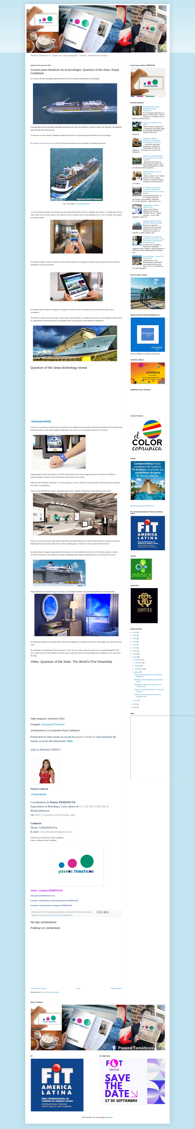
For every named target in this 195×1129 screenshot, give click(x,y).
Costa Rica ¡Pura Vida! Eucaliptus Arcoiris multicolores (151, 109)
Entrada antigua (116, 988)
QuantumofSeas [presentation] (82, 204)
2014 (135, 657)
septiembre (139, 669)
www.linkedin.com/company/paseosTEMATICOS (58, 901)
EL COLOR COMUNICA (94, 806)
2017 (135, 648)
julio (136, 700)
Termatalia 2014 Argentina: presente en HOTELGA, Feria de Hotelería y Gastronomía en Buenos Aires (153, 239)
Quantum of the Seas (40, 143)
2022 (135, 638)
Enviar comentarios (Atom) (49, 992)
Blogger (110, 1117)
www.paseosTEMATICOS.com (42, 896)
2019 (135, 642)
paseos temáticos (85, 737)
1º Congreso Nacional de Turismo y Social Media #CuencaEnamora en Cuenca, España (153, 190)
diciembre (138, 660)
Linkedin (34, 901)
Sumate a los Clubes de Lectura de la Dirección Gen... (147, 695)
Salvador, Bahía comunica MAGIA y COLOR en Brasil (152, 222)
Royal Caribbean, (59, 592)
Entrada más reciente (38, 988)
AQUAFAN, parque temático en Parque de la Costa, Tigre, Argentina (153, 158)
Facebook (34, 905)
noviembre (138, 663)
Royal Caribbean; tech (65, 915)
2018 (135, 645)
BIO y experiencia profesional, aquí (55, 814)
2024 (135, 632)
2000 (135, 707)
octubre (137, 666)
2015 (135, 654)
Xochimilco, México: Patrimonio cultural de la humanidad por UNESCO (152, 140)
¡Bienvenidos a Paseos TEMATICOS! (151, 206)
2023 (135, 635)
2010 (135, 704)
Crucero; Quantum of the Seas (47, 915)
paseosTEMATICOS (50, 890)
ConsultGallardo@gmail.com (56, 831)
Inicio (78, 988)
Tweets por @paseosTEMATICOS (142, 506)
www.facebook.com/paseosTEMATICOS (56, 905)
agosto (137, 672)
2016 (135, 651)
